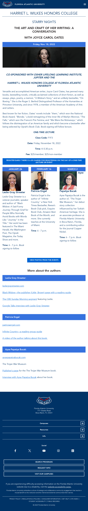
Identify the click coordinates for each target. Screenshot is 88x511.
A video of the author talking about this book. (25, 338)
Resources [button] (44, 430)
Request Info (44, 468)
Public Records (54, 501)
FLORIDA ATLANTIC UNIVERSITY (30, 4)
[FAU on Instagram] (58, 450)
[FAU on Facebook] (15, 450)
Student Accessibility (37, 501)
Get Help (65, 499)
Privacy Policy (15, 499)
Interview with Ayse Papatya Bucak (19, 377)
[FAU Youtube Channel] (44, 450)
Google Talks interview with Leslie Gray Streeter (25, 305)
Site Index (74, 499)
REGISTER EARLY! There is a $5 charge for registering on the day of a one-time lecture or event (44, 161)
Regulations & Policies (31, 499)
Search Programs (44, 462)
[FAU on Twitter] (29, 450)
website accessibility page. (59, 487)
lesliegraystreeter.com (13, 286)
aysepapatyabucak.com (14, 357)
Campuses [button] (44, 423)
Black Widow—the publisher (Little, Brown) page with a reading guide (36, 292)
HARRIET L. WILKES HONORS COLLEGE (44, 13)
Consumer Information (51, 499)
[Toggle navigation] (85, 4)
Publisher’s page (10, 370)
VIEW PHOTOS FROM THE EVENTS (44, 260)
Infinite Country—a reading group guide (22, 331)
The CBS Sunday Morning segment (19, 299)
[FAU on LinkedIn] (72, 450)
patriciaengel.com (11, 325)
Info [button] (44, 436)
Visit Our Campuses (44, 474)
